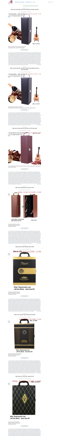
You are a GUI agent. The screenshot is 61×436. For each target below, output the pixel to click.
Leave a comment (39, 64)
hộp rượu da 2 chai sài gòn (27, 176)
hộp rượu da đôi (24, 57)
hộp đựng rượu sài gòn (19, 53)
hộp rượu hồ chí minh (10, 182)
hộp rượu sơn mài (20, 182)
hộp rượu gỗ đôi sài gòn (32, 61)
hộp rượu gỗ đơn (37, 61)
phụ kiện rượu (11, 243)
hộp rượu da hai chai (27, 58)
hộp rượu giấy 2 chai (18, 59)
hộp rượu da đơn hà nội (31, 236)
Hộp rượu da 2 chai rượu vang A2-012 (24, 376)
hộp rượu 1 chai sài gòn (36, 55)
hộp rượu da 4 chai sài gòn (14, 57)
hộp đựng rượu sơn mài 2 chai (31, 53)
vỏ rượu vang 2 (16, 64)
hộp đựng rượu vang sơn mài (33, 54)
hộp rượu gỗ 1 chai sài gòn (18, 120)
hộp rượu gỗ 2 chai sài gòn (27, 60)
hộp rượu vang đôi (17, 63)
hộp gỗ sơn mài (18, 55)
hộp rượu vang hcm (27, 63)
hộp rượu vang (24, 182)
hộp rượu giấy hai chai (27, 59)
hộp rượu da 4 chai (33, 176)
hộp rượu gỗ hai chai (28, 122)
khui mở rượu (37, 242)
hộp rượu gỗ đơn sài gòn (23, 122)
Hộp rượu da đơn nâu (19, 118)
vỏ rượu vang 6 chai (25, 64)
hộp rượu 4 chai (17, 116)
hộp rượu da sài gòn (17, 119)
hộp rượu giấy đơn (23, 59)
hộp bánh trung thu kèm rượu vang (29, 52)
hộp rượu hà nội (35, 181)
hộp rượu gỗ (32, 59)
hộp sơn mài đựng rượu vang (32, 242)
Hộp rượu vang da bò (10, 242)
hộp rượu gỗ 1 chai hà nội (37, 59)
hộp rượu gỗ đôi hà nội (26, 61)
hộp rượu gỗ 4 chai (33, 60)
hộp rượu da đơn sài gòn (17, 58)
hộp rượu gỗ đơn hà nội (17, 122)
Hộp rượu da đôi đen (28, 57)
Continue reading (25, 49)
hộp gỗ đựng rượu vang (14, 55)
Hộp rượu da (12, 52)
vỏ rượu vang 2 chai (20, 64)
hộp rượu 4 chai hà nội (22, 116)
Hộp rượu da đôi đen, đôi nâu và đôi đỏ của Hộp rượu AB (25, 9)
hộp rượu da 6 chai (20, 57)
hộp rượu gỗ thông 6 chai (30, 181)
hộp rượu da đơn (33, 57)
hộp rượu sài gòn (15, 182)
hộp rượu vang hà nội (22, 63)
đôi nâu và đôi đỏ (18, 52)
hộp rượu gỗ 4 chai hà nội (13, 121)
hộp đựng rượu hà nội (13, 53)
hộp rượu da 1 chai (36, 116)
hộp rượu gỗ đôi (22, 61)
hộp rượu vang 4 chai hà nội (34, 182)
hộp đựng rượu (37, 112)
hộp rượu (27, 55)
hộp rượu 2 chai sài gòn (12, 116)
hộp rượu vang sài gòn (32, 63)
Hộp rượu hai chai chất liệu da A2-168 (24, 246)
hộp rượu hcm (39, 181)
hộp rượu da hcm (32, 58)
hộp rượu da (31, 116)
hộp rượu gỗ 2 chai (16, 60)
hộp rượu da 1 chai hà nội (37, 175)
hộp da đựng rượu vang (36, 52)
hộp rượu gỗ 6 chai (18, 61)
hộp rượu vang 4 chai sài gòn (11, 63)
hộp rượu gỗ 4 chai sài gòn (12, 61)
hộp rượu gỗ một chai (33, 122)
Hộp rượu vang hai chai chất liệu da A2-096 (24, 314)
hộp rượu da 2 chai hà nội (21, 176)
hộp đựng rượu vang (37, 53)
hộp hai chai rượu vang (23, 55)
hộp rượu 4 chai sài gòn (27, 116)
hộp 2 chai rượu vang (22, 52)
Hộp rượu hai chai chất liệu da (37, 308)
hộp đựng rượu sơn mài (24, 53)
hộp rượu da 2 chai (16, 176)
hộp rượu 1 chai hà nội (31, 55)
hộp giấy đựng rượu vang (37, 114)
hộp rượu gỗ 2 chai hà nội (21, 60)
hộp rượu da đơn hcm (11, 58)
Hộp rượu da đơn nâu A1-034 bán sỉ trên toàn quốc (24, 128)
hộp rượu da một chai (37, 58)
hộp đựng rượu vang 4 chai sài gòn (26, 54)
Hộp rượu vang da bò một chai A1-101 (24, 187)
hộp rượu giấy (13, 59)
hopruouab (29, 130)
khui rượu (12, 372)
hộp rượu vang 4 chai (28, 182)
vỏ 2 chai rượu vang (12, 64)
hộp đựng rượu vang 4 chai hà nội (18, 54)
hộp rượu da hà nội (22, 58)
